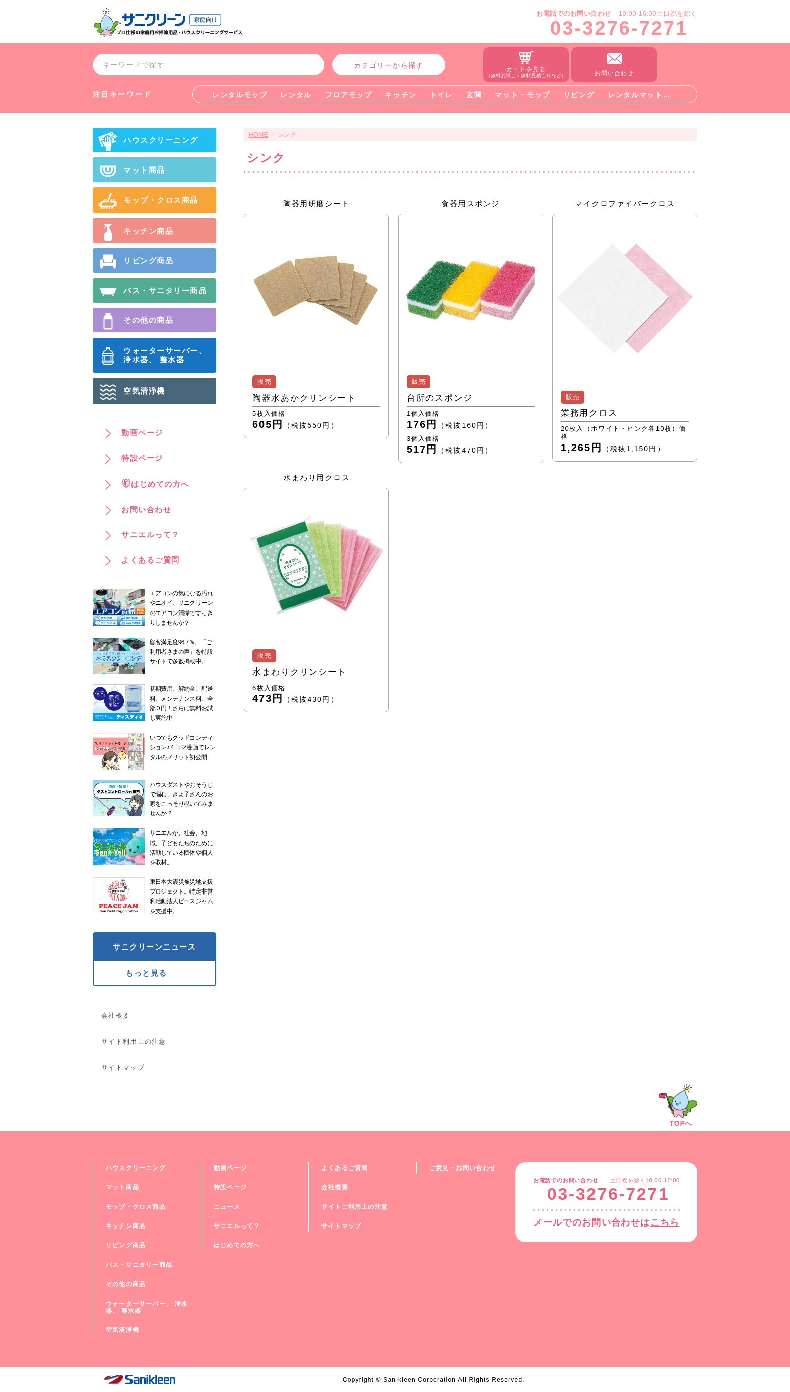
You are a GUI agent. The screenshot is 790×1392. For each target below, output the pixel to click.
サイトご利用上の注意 (354, 1206)
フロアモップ (348, 95)
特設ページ (230, 1187)
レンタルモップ (240, 95)
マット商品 (122, 1187)
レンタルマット (635, 95)
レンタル (296, 95)
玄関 (474, 95)
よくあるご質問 (344, 1168)
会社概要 (115, 1015)
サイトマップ (123, 1067)
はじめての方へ (237, 1245)
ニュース (227, 1206)
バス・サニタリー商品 (139, 1264)
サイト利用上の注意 (133, 1041)
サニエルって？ (237, 1226)
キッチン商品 (126, 1226)
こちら (665, 1222)
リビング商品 (126, 1245)
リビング (579, 95)
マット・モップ (522, 95)
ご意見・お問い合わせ (462, 1168)
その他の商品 (126, 1284)
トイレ (441, 95)
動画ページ (230, 1168)
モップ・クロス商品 (136, 1206)
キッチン (401, 95)
